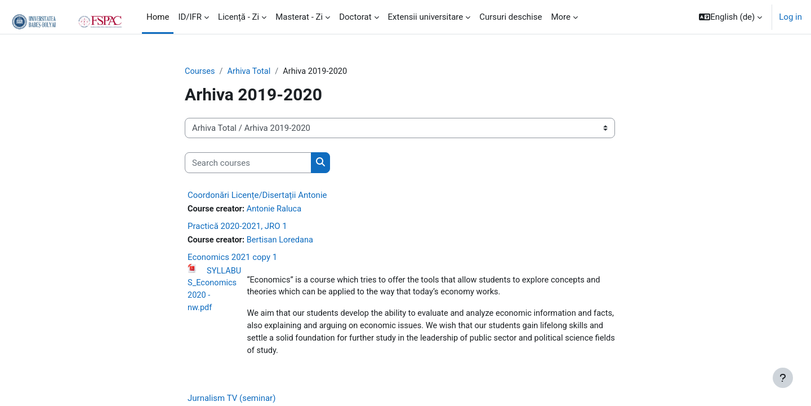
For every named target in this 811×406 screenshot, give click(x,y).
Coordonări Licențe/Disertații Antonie (257, 196)
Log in (790, 17)
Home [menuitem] (157, 17)
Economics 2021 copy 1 (232, 258)
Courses (200, 72)
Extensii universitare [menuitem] (426, 17)
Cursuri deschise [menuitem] (510, 17)
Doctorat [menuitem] (355, 17)
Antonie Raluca (276, 210)
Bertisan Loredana (282, 241)
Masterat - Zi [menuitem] (299, 17)
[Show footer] (783, 378)
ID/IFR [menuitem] (190, 17)
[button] (730, 17)
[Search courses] (248, 163)
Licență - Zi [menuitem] (238, 17)
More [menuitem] (561, 17)
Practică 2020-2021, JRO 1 (237, 227)
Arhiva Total (250, 72)
